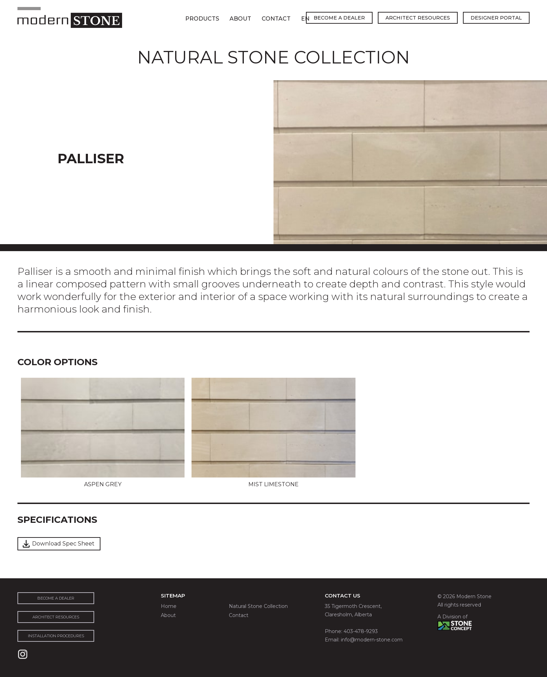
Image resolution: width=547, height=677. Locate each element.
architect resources (417, 18)
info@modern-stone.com (372, 640)
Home (169, 606)
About (240, 18)
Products (202, 18)
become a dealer (339, 18)
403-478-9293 (361, 631)
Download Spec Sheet (63, 543)
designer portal (496, 18)
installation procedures (56, 635)
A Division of (452, 617)
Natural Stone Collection (258, 606)
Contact (276, 18)
